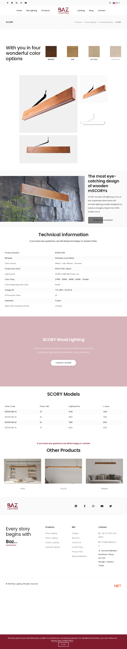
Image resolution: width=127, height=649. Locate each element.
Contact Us (76, 598)
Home (19, 10)
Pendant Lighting (106, 22)
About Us (75, 594)
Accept (63, 644)
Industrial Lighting (53, 603)
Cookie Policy (77, 603)
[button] (119, 59)
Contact (101, 10)
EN (116, 3)
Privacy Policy (77, 607)
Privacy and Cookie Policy (62, 640)
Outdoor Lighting (52, 598)
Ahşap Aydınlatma (79, 612)
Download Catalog (100, 275)
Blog (91, 10)
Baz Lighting (31, 10)
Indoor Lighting (52, 594)
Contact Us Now (63, 418)
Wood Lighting (90, 22)
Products (46, 10)
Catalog (81, 10)
